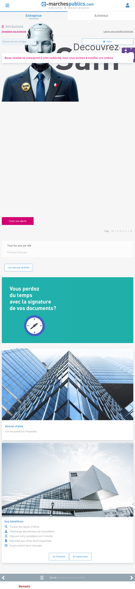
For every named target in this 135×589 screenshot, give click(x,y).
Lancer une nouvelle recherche (118, 31)
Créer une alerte (17, 221)
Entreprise (34, 16)
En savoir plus (80, 556)
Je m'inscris (58, 556)
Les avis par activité (18, 267)
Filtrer (107, 41)
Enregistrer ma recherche (14, 31)
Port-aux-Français (17, 252)
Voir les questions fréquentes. (21, 431)
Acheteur (101, 16)
